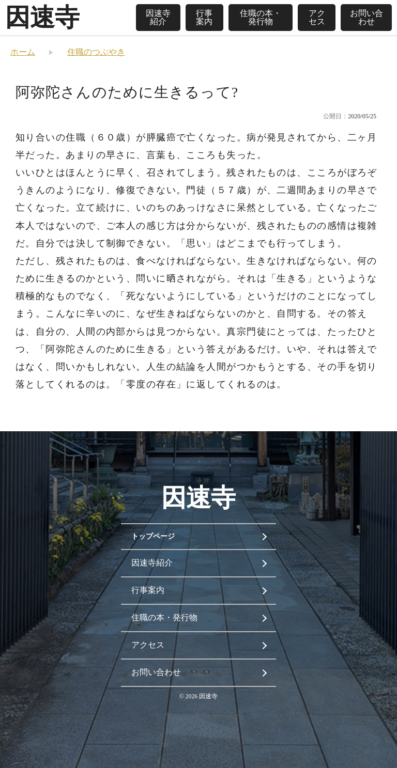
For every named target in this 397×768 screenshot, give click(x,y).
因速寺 (42, 17)
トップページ (153, 536)
